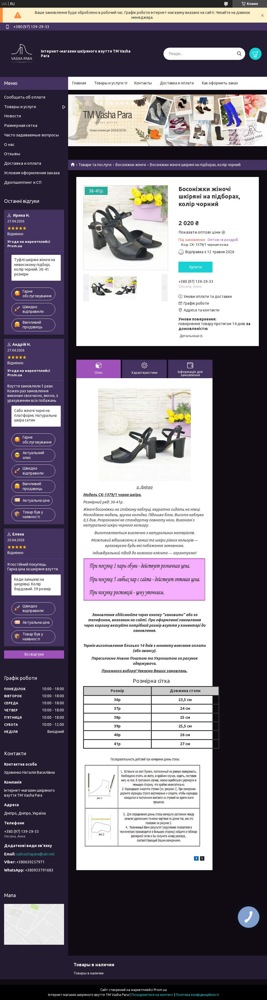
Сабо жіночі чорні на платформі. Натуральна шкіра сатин (35, 415)
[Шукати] (239, 54)
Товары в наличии (89, 973)
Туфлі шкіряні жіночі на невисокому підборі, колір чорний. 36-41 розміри (34, 267)
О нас (9, 144)
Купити (195, 267)
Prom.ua (160, 990)
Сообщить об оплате (24, 97)
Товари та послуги (94, 165)
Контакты (143, 83)
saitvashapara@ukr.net (35, 854)
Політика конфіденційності (197, 994)
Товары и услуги (108, 83)
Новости (12, 116)
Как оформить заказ (220, 83)
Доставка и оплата (177, 83)
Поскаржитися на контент (152, 994)
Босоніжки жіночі (131, 165)
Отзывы (12, 153)
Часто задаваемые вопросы (31, 135)
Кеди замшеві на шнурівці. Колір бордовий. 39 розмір (32, 584)
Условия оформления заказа (32, 172)
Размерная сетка (20, 125)
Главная (79, 83)
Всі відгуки (34, 654)
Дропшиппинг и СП (22, 182)
